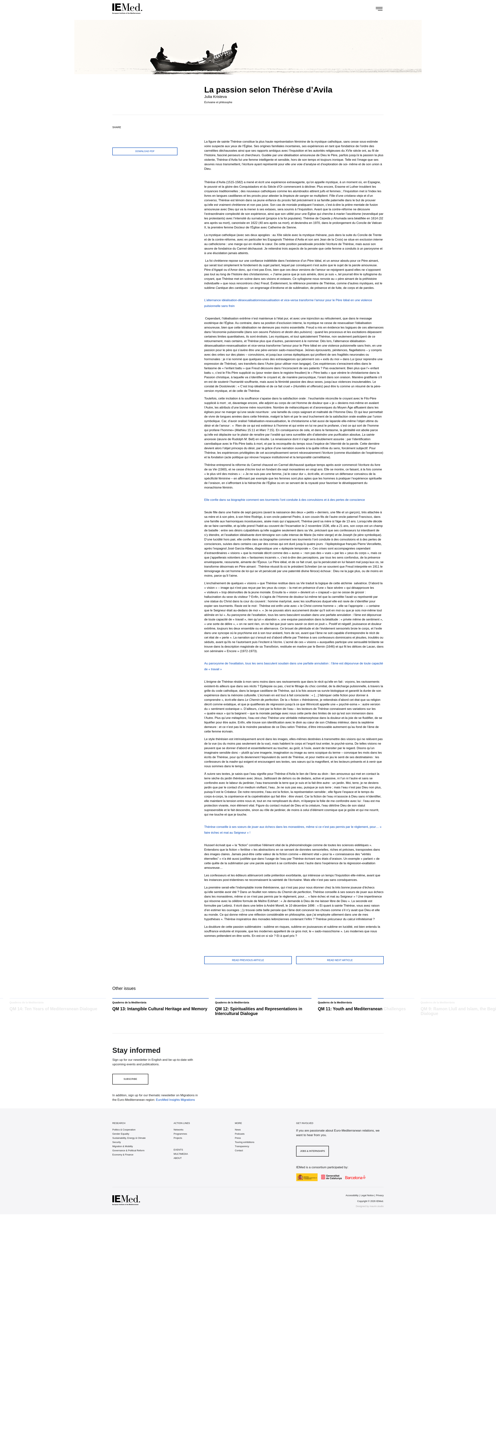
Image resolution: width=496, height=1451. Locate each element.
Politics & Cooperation (123, 1139)
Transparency (242, 1156)
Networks (178, 1139)
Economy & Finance (122, 1164)
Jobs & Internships (312, 1160)
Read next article (340, 960)
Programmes (180, 1143)
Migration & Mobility (122, 1156)
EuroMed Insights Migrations (175, 1109)
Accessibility (352, 1205)
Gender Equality (120, 1143)
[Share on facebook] (124, 133)
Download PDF (144, 151)
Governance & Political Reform (128, 1160)
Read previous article (248, 960)
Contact (239, 1160)
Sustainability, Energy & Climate (129, 1147)
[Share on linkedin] (141, 133)
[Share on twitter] (115, 133)
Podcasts (239, 1143)
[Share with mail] (149, 133)
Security (116, 1151)
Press (238, 1147)
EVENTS (178, 1159)
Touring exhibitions (244, 1151)
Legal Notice (367, 1205)
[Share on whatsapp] (132, 133)
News (238, 1139)
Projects (178, 1147)
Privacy (380, 1205)
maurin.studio (377, 1215)
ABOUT (178, 1167)
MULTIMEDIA (181, 1163)
